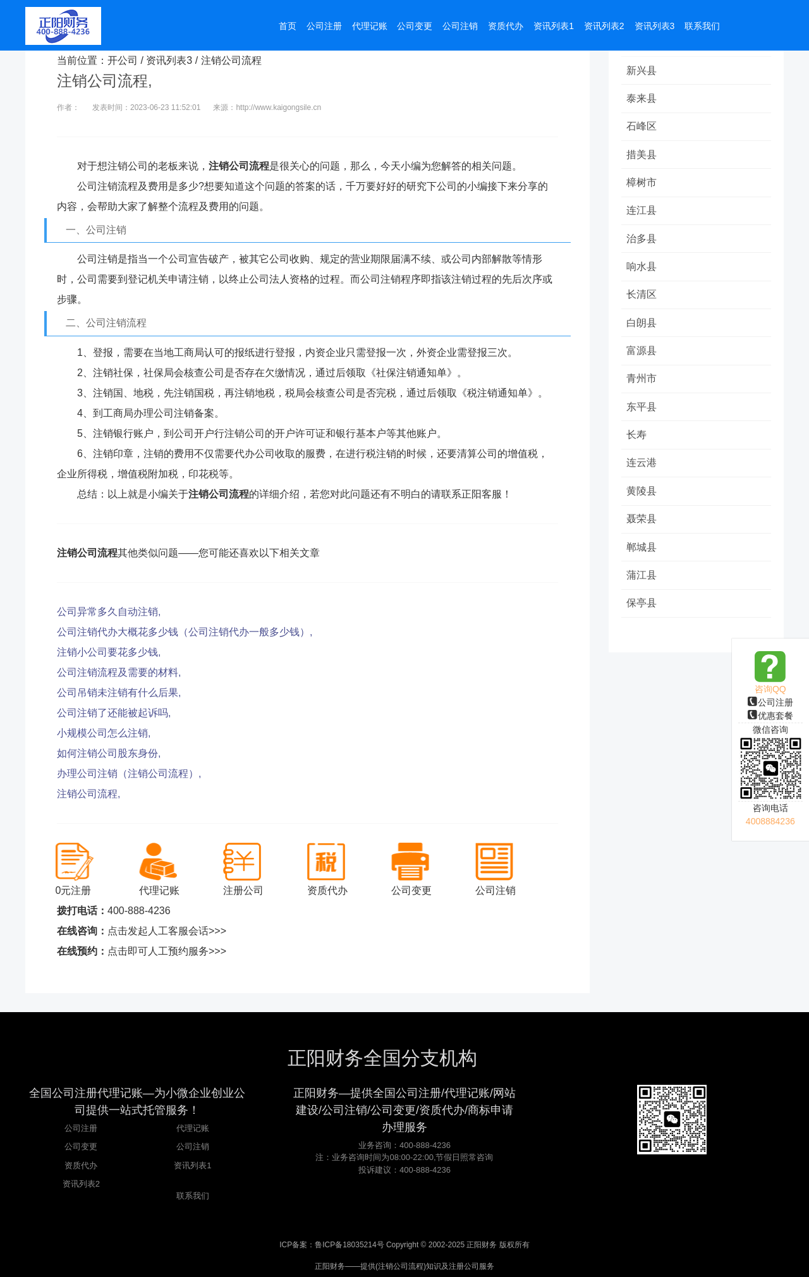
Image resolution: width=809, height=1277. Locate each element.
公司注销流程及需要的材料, (119, 672)
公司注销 (192, 1146)
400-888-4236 (139, 910)
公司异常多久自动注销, (109, 611)
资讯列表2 (81, 1183)
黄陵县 (643, 497)
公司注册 (770, 702)
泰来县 (643, 99)
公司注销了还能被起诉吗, (114, 712)
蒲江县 (643, 582)
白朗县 (643, 326)
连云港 (643, 468)
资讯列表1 (192, 1165)
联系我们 (192, 1196)
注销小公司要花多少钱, (109, 652)
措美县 (643, 155)
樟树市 (643, 184)
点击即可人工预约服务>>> (166, 951)
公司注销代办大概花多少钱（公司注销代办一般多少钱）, (184, 631)
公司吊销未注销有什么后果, (119, 692)
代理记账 (192, 1128)
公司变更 (80, 1146)
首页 (287, 26)
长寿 (638, 440)
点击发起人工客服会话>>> (166, 931)
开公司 (122, 60)
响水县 (643, 269)
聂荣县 (643, 525)
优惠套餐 (770, 716)
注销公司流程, (88, 793)
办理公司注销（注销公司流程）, (129, 773)
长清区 (643, 298)
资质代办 (80, 1165)
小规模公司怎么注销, (103, 733)
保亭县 (643, 611)
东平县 (643, 411)
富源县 (643, 355)
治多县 (643, 241)
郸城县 (643, 554)
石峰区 (643, 127)
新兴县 (643, 70)
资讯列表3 (169, 60)
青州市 (643, 383)
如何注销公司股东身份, (109, 753)
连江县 (643, 212)
